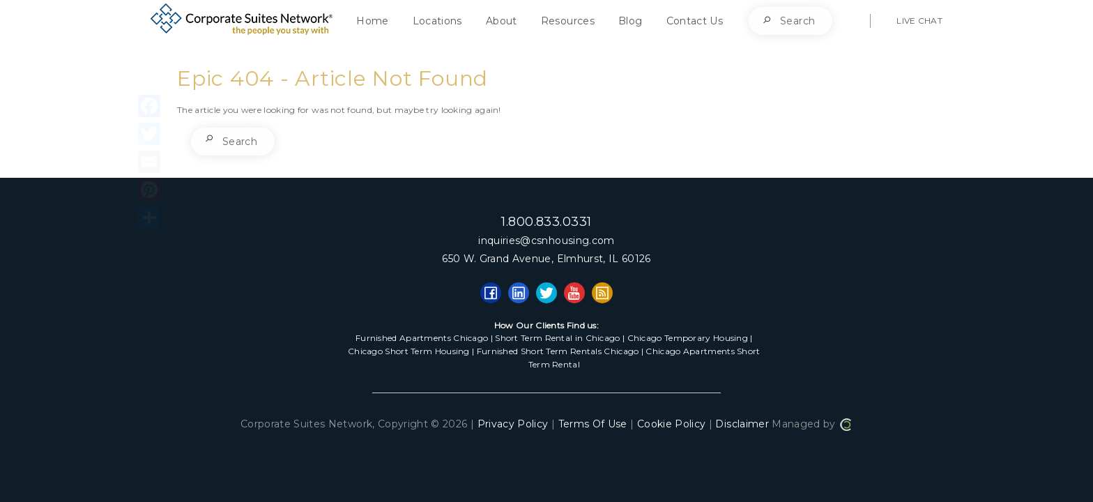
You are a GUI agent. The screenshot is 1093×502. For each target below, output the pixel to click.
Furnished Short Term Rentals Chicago (558, 351)
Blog (630, 21)
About (501, 21)
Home (372, 21)
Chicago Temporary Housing (688, 338)
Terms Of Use (592, 424)
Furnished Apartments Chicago (422, 338)
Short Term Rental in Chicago (557, 338)
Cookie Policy (671, 424)
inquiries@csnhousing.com (546, 240)
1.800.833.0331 (546, 221)
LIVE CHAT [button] (919, 20)
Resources (568, 21)
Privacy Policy (513, 424)
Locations (437, 21)
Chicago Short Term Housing (409, 351)
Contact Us (695, 21)
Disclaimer (742, 424)
